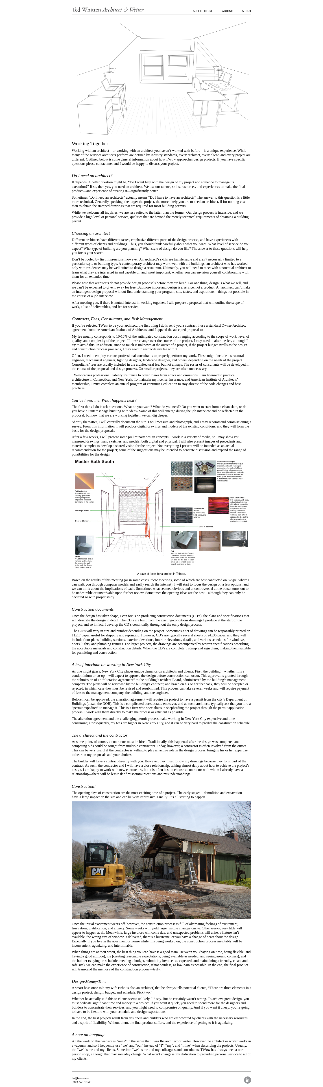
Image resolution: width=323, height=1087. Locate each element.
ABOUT (246, 11)
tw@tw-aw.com (81, 1078)
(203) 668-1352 (81, 1082)
